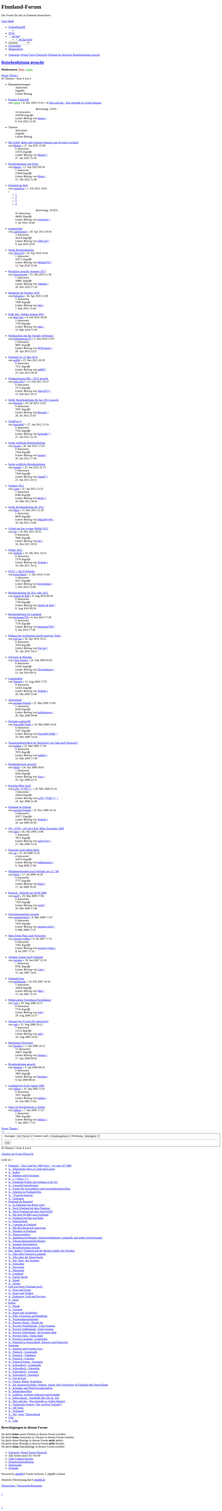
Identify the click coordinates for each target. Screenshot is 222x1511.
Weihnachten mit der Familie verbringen (30, 335)
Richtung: (86, 1135)
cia (14, 853)
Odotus (17, 1110)
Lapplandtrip (15, 678)
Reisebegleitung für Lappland (24, 614)
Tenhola (17, 553)
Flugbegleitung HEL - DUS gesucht (28, 378)
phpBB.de (39, 1479)
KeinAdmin (19, 574)
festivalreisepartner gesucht (23, 914)
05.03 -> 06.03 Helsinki (21, 571)
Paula (16, 874)
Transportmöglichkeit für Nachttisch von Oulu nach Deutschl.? (43, 742)
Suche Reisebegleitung (21, 249)
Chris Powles (20, 660)
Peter (21, 69)
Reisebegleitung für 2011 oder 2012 (28, 592)
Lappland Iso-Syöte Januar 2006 (26, 1085)
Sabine (17, 1088)
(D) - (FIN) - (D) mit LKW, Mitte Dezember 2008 (36, 828)
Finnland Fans (16, 978)
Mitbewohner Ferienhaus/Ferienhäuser (29, 999)
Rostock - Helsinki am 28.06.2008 (27, 892)
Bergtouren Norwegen (20, 1042)
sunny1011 (43, 840)
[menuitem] (11, 33)
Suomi (16, 445)
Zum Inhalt (7, 21)
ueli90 (16, 360)
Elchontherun (44, 669)
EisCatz (17, 638)
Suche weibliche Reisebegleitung (26, 442)
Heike (16, 767)
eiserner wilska (21, 938)
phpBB (19, 1473)
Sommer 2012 (16, 485)
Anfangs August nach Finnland (25, 957)
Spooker (17, 1045)
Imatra (41, 118)
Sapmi (29, 69)
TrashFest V (15, 421)
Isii (15, 531)
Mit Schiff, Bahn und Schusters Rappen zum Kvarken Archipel (43, 142)
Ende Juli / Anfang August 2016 (26, 314)
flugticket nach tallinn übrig (23, 849)
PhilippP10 (43, 262)
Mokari (17, 145)
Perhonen (18, 295)
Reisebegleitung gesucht (22, 62)
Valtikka (42, 283)
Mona (40, 176)
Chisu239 (18, 253)
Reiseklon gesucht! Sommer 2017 (27, 271)
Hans (16, 831)
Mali (40, 990)
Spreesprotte (20, 274)
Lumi (16, 488)
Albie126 (42, 241)
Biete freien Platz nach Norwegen (27, 935)
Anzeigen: (18, 1135)
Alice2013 (19, 381)
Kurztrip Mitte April (19, 785)
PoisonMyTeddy (22, 724)
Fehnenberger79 (22, 338)
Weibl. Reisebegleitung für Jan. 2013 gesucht (33, 399)
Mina (16, 510)
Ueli (15, 1003)
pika (39, 305)
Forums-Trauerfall (18, 99)
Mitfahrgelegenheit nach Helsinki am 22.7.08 (33, 871)
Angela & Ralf (21, 595)
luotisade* (19, 424)
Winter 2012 (15, 549)
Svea (40, 776)
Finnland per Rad (18, 185)
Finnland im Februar (19, 807)
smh (15, 1024)
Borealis (17, 403)
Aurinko (17, 960)
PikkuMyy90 (44, 519)
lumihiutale (19, 981)
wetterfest (18, 188)
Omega (41, 1055)
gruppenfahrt (15, 228)
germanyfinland (22, 703)
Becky (41, 498)
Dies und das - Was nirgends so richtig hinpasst (75, 102)
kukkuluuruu (44, 712)
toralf (16, 895)
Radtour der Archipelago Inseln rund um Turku (34, 635)
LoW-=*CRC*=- (22, 788)
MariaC (17, 167)
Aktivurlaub (15, 699)
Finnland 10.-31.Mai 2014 (22, 357)
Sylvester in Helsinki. (20, 657)
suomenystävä (21, 917)
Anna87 (17, 467)
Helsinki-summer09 (19, 721)
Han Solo (18, 317)
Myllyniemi (44, 348)
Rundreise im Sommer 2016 (24, 292)
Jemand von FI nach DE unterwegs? (28, 1021)
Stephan (17, 1067)
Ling (40, 969)
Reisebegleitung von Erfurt (23, 163)
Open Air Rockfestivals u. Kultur (26, 1107)
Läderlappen (20, 231)
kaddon (17, 745)
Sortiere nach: (53, 1135)
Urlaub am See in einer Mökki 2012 (28, 528)
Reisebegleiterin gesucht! (22, 764)
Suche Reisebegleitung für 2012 (26, 507)
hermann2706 (20, 617)
